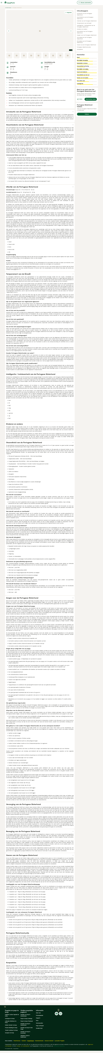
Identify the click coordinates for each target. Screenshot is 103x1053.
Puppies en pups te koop (12, 1011)
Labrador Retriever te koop (10, 1021)
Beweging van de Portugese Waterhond (84, 41)
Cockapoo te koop (10, 1018)
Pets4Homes (17, 1040)
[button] (40, 31)
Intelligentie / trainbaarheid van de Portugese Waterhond (86, 26)
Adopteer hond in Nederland (25, 1036)
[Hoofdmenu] (1, 2)
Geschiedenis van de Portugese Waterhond (85, 18)
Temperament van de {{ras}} (84, 23)
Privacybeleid (39, 1015)
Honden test (39, 1028)
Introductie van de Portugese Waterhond (84, 14)
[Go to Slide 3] (24, 55)
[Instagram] (60, 1013)
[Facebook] (56, 1013)
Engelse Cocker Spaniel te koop (12, 1015)
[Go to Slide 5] (38, 55)
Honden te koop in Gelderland (25, 1024)
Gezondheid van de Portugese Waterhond (84, 32)
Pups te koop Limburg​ (26, 1018)
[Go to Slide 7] (53, 55)
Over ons (38, 1013)
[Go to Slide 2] (16, 55)
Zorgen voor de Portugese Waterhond (86, 35)
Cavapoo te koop (9, 1032)
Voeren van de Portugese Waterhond (86, 44)
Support (38, 1018)
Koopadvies (80, 49)
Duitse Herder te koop (11, 1025)
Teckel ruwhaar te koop (11, 1030)
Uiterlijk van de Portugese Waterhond (86, 21)
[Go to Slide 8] (60, 55)
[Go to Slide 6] (46, 55)
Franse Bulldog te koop (11, 1027)
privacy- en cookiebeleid (23, 1046)
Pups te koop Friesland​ (27, 1021)
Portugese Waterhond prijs (84, 47)
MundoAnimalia (39, 1040)
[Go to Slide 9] (68, 55)
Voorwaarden (39, 1023)
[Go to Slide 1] (9, 55)
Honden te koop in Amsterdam (25, 1015)
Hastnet (24, 1040)
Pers (37, 1020)
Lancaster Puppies (59, 1040)
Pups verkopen (40, 1025)
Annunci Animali (49, 1040)
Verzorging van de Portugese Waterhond (84, 38)
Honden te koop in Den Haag (27, 1028)
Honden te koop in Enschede (25, 1032)
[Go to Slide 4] (31, 55)
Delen (79, 99)
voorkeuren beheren (59, 1046)
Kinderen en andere (82, 29)
